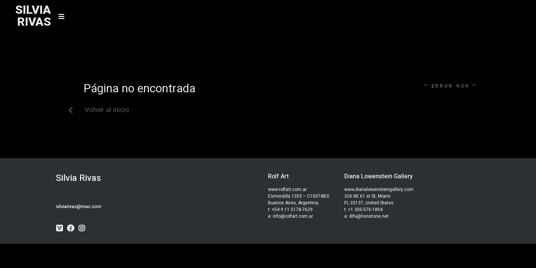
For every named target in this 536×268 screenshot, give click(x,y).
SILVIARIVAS (33, 16)
